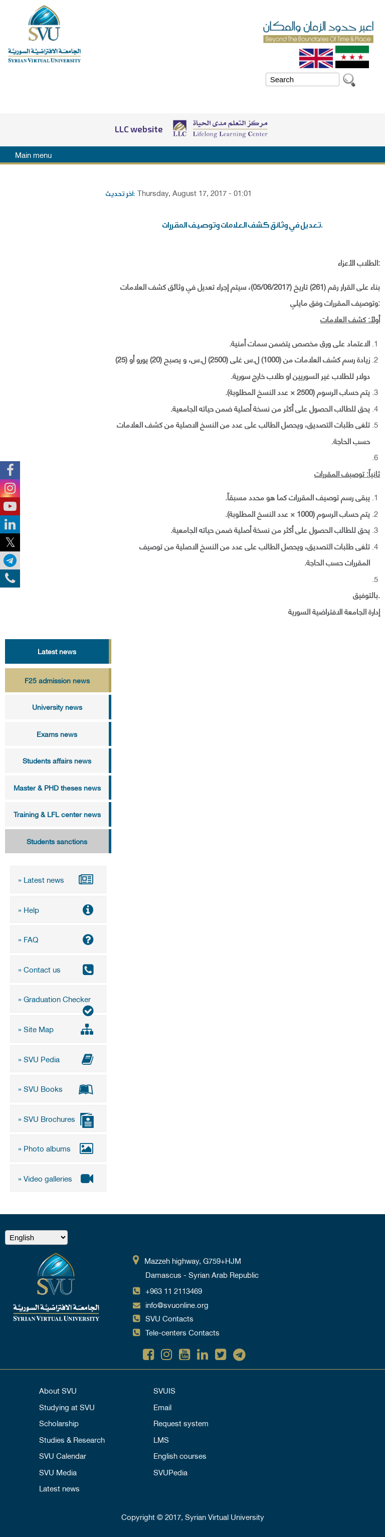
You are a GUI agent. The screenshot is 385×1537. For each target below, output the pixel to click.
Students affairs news (57, 760)
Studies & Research (72, 1439)
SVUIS (164, 1390)
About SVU (58, 1390)
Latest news (57, 651)
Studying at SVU (67, 1406)
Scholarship (59, 1422)
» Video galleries (58, 1178)
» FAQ (58, 939)
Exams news (57, 733)
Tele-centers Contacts (182, 1331)
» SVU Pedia (58, 1058)
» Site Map (58, 1029)
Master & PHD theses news (57, 787)
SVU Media (58, 1471)
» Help (58, 909)
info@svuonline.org (177, 1304)
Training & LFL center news (57, 814)
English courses (180, 1455)
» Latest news (58, 879)
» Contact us (58, 969)
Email (162, 1406)
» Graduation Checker (58, 1002)
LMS (161, 1439)
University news (57, 706)
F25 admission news (57, 680)
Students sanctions (57, 841)
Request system (181, 1422)
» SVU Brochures (58, 1119)
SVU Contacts (169, 1318)
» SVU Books (58, 1088)
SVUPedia (170, 1471)
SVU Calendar (62, 1455)
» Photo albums (58, 1148)
